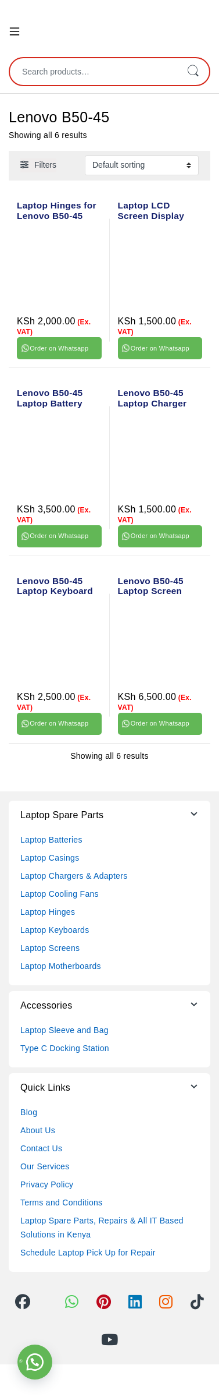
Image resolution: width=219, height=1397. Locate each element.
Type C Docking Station (64, 1048)
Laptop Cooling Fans (59, 894)
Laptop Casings (50, 857)
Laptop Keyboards (54, 930)
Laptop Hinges (47, 912)
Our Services (45, 1166)
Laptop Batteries (51, 839)
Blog (28, 1112)
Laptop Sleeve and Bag (64, 1030)
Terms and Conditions (61, 1202)
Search (193, 71)
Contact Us (41, 1148)
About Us (37, 1130)
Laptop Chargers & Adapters (73, 875)
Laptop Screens (50, 948)
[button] (34, 1362)
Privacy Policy (46, 1184)
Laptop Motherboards (60, 966)
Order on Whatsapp (59, 348)
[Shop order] (142, 165)
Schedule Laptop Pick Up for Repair (88, 1252)
